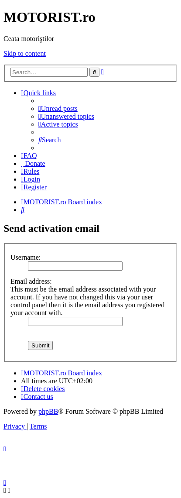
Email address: (31, 281)
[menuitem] (58, 108)
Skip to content (24, 53)
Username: (25, 257)
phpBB (48, 411)
